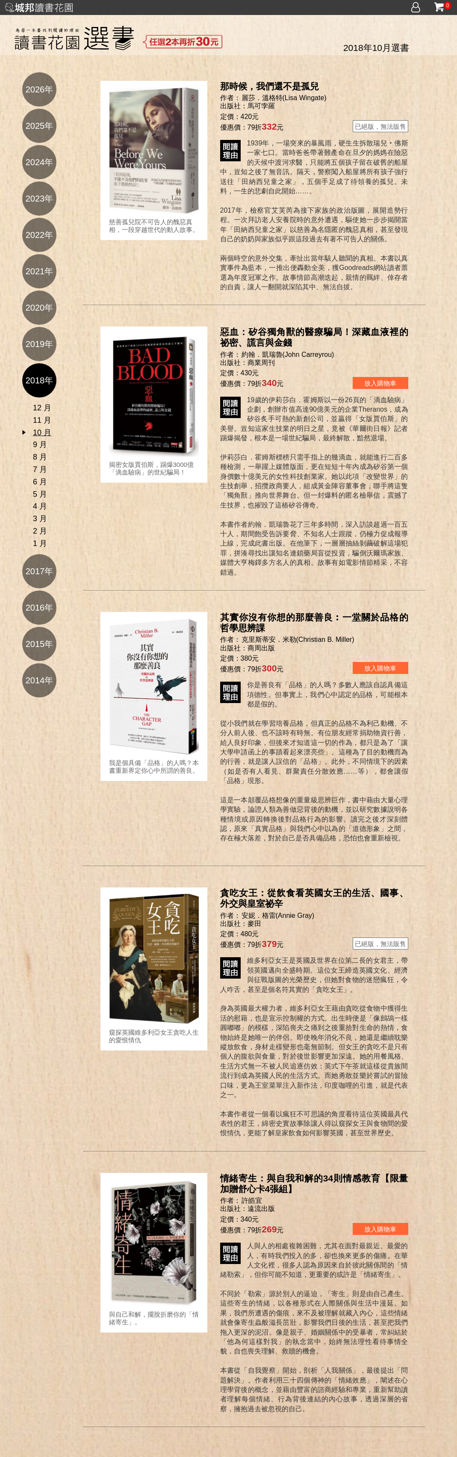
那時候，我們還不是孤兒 (269, 86)
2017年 (39, 571)
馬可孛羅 (261, 106)
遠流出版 (261, 1208)
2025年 (39, 126)
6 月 (40, 482)
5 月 (40, 494)
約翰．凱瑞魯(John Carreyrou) (288, 354)
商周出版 (261, 648)
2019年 (39, 344)
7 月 (40, 469)
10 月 (42, 432)
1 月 (40, 543)
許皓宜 (253, 1200)
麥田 (254, 923)
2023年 (39, 198)
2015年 (39, 644)
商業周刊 (261, 362)
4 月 (40, 506)
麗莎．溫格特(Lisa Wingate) (284, 97)
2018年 (39, 380)
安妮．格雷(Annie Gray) (278, 915)
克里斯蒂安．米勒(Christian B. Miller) (298, 639)
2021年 (39, 271)
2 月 (40, 531)
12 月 (42, 408)
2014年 (39, 680)
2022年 (39, 235)
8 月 (40, 457)
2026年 (39, 89)
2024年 (39, 162)
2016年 (39, 607)
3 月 (40, 518)
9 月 (40, 444)
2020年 (39, 307)
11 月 (42, 420)
